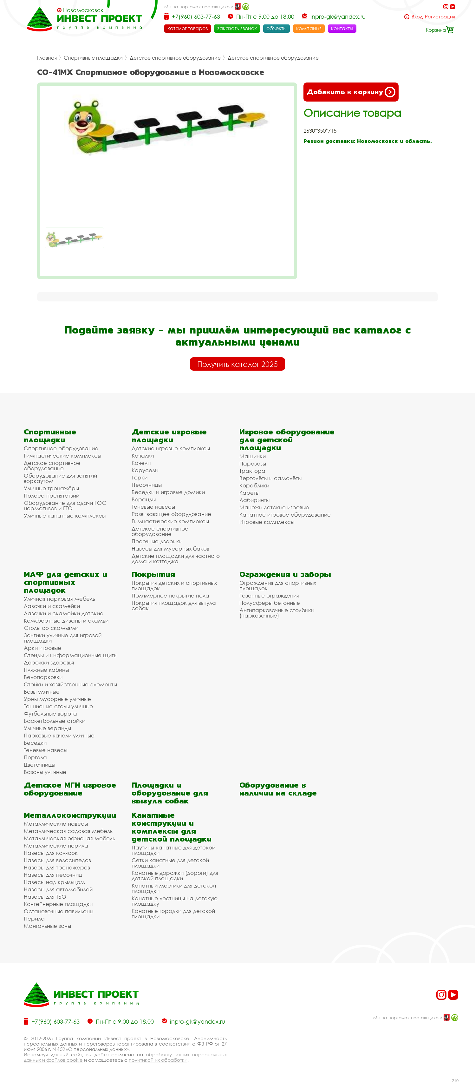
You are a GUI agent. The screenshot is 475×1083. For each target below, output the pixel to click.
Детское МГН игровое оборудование (70, 789)
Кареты (249, 492)
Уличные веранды (47, 728)
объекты (276, 28)
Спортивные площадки (93, 58)
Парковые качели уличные (59, 735)
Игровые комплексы (266, 522)
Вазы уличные (42, 691)
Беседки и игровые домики (168, 492)
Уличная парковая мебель (59, 598)
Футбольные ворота (50, 713)
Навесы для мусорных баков (170, 548)
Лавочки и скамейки (52, 606)
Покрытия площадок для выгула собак (174, 605)
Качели (141, 463)
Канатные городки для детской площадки (173, 913)
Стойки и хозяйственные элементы (70, 684)
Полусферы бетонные (269, 602)
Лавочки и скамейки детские (63, 613)
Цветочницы (39, 764)
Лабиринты (254, 500)
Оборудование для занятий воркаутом (60, 478)
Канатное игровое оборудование (285, 514)
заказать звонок (237, 28)
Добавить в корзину (351, 92)
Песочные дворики (157, 541)
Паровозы (252, 463)
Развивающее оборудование (171, 514)
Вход (417, 16)
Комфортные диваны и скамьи (66, 620)
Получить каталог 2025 (237, 364)
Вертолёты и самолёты (270, 478)
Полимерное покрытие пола (170, 595)
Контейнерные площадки (58, 904)
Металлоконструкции (70, 815)
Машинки (252, 456)
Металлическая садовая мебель (68, 831)
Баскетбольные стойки (54, 720)
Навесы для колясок (51, 852)
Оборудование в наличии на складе (278, 789)
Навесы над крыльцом (54, 882)
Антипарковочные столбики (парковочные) (276, 612)
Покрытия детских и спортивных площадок (174, 585)
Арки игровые (42, 647)
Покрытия (153, 574)
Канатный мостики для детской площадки (174, 888)
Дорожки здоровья (49, 662)
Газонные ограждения (269, 595)
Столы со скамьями (51, 628)
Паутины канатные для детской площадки (173, 850)
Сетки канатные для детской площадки (170, 862)
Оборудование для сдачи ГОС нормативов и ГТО (65, 505)
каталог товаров (187, 28)
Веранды (144, 499)
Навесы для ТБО (45, 896)
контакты (342, 28)
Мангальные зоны (47, 925)
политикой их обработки (158, 1060)
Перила (34, 918)
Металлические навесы (56, 823)
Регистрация (440, 16)
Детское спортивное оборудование (175, 58)
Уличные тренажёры (51, 488)
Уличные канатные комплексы (65, 515)
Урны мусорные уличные (57, 699)
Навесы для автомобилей (58, 889)
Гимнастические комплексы (62, 455)
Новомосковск (83, 10)
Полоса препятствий (51, 495)
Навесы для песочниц (53, 874)
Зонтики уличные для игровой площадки (62, 637)
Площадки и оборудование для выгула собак (170, 793)
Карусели (145, 470)
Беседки (35, 742)
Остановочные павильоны (58, 911)
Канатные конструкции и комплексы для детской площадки (171, 827)
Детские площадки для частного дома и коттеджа (176, 558)
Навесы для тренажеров (57, 867)
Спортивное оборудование (61, 448)
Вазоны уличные (45, 772)
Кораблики (254, 485)
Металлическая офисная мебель (69, 838)
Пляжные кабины (46, 669)
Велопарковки (43, 677)
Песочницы (147, 484)
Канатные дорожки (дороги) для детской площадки (175, 875)
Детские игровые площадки (169, 436)
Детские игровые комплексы (171, 448)
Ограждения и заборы (285, 574)
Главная (47, 58)
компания (309, 28)
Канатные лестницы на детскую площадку (175, 900)
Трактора (252, 470)
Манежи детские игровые (274, 507)
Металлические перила (56, 845)
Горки (139, 477)
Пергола (35, 757)
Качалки (143, 455)
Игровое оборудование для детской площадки (287, 440)
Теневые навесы (153, 506)
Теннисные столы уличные (58, 706)
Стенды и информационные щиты (70, 655)
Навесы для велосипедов (57, 860)
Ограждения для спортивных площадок (277, 585)
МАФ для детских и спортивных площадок (65, 582)
